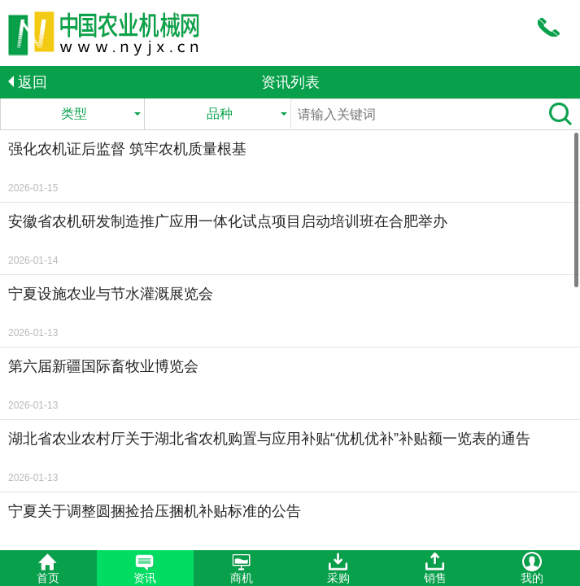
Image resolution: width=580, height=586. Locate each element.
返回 (27, 82)
